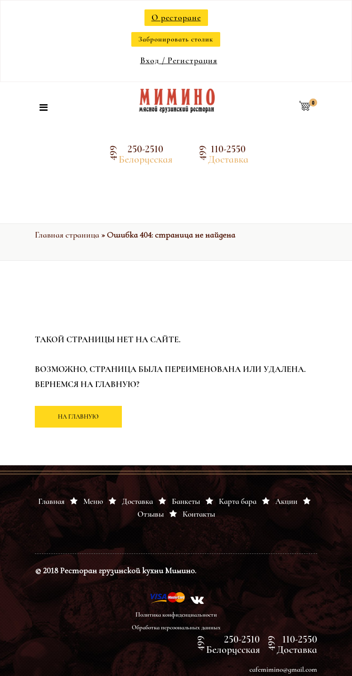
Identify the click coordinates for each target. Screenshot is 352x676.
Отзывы (150, 514)
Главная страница (67, 235)
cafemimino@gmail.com (283, 669)
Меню (93, 501)
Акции (286, 501)
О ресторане (176, 17)
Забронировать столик (175, 39)
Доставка (137, 501)
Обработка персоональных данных (176, 627)
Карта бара (237, 501)
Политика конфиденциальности (176, 614)
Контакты (199, 514)
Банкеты (186, 501)
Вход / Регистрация (178, 60)
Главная (51, 501)
